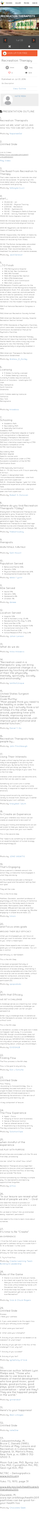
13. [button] (1, 644)
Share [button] (10, 67)
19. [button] (1, 864)
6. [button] (1, 367)
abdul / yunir (16, 577)
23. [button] (2, 1077)
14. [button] (1, 659)
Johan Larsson (17, 636)
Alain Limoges (16, 1415)
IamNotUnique (17, 683)
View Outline (19, 88)
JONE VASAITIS (17, 856)
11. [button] (1, 585)
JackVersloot (16, 255)
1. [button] (0, 117)
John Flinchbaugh (18, 746)
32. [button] (2, 1422)
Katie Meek (20, 96)
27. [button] (2, 1229)
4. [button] (1, 195)
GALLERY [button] (18, 3)
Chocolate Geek (18, 1508)
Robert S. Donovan (19, 495)
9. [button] (1, 539)
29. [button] (2, 1308)
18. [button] (1, 811)
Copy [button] (28, 67)
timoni (13, 916)
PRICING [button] (26, 3)
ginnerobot (15, 1400)
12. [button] (1, 610)
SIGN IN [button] (34, 3)
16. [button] (1, 736)
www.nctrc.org (9, 1476)
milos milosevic (17, 652)
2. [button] (1, 141)
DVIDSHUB (15, 1047)
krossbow (14, 409)
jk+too (13, 1186)
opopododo (15, 984)
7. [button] (1, 417)
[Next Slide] (34, 40)
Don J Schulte (17, 1070)
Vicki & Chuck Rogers (20, 1300)
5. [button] (1, 262)
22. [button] (2, 1055)
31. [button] (1, 1407)
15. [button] (1, 691)
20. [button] (2, 924)
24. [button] (2, 1110)
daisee (13, 602)
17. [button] (1, 754)
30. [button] (2, 1367)
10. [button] (1, 560)
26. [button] (2, 1193)
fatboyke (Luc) (17, 188)
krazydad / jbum (18, 804)
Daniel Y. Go (15, 728)
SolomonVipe (16, 1132)
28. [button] (2, 1271)
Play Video (5, 161)
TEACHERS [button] (9, 3)
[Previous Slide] (5, 40)
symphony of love (18, 1360)
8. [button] (1, 502)
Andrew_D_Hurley (18, 359)
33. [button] (2, 1438)
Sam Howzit (15, 553)
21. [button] (1, 992)
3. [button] (1, 168)
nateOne (14, 1430)
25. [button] (2, 1139)
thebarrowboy (17, 532)
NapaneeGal (16, 133)
